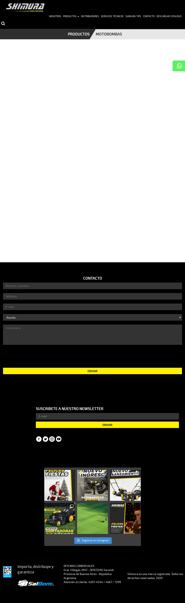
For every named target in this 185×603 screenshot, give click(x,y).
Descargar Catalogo (168, 16)
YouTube (59, 439)
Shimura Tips (133, 16)
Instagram (52, 439)
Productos (71, 16)
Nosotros (55, 16)
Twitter (45, 439)
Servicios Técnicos (112, 16)
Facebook (39, 439)
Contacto (149, 16)
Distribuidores (90, 16)
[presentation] (92, 356)
